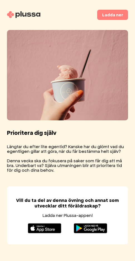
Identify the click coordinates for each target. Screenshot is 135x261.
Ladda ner (112, 14)
